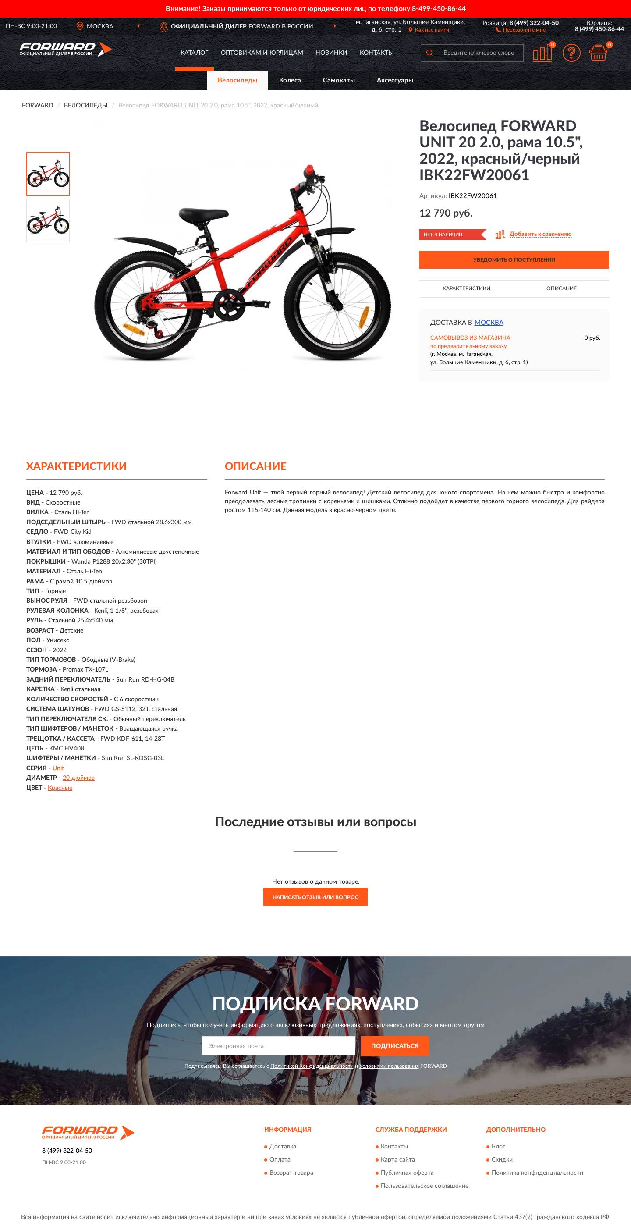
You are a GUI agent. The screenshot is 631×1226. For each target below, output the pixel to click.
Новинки (331, 53)
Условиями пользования (389, 1066)
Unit (58, 768)
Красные (60, 788)
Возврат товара (291, 1173)
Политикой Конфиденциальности (312, 1066)
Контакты (377, 53)
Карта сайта (398, 1160)
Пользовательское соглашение (424, 1186)
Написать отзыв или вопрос (315, 897)
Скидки (502, 1160)
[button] (521, 29)
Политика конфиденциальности (537, 1173)
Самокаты (339, 80)
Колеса (290, 80)
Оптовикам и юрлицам (262, 53)
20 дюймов (79, 778)
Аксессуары (395, 80)
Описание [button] (561, 288)
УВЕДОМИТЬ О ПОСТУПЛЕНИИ (514, 260)
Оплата (280, 1160)
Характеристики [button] (466, 288)
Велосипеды (237, 80)
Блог (498, 1147)
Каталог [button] (195, 53)
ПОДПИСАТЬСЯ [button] (395, 1046)
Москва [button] (489, 323)
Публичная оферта (407, 1173)
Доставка (282, 1147)
